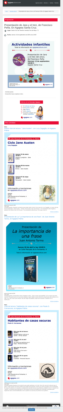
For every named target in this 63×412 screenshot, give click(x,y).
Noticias (51, 2)
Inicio (6, 11)
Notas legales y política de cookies (54, 407)
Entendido (31, 409)
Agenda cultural (38, 2)
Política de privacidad (32, 405)
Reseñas (56, 2)
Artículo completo (54, 211)
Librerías (46, 2)
